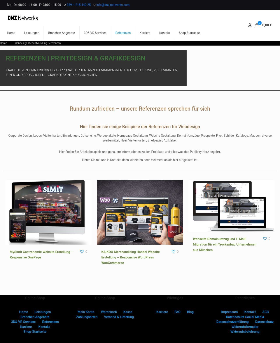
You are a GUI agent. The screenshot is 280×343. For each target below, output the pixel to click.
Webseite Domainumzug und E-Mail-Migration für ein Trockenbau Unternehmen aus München (224, 244)
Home (3, 43)
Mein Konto (86, 312)
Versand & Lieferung (119, 317)
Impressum (229, 312)
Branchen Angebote (35, 317)
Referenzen (50, 322)
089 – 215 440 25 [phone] (79, 5)
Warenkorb (109, 312)
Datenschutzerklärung (232, 322)
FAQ (177, 312)
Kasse (127, 312)
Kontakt (44, 327)
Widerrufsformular (244, 327)
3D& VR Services (23, 322)
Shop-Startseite (35, 332)
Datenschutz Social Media (245, 317)
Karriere (26, 327)
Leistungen (43, 312)
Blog (190, 312)
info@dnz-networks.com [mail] (113, 5)
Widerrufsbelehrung (245, 332)
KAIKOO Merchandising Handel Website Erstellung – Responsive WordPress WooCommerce (130, 257)
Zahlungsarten (86, 317)
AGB (265, 312)
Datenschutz (264, 322)
